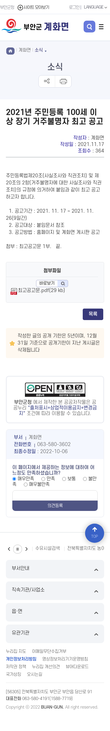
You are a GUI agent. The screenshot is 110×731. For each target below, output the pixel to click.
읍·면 (55, 612)
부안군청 (7, 7)
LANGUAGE (96, 7)
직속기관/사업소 (55, 590)
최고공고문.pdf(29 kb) (41, 290)
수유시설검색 (47, 548)
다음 (26, 549)
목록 (93, 314)
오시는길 (34, 674)
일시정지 (17, 549)
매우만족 (26, 478)
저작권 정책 (16, 666)
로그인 (74, 7)
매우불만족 (39, 484)
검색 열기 (89, 26)
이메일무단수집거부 (49, 651)
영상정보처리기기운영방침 (65, 659)
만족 (51, 478)
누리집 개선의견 (46, 666)
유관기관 (55, 633)
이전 (9, 549)
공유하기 (47, 81)
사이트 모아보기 (33, 7)
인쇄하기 (63, 81)
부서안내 (55, 569)
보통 (71, 478)
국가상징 (13, 674)
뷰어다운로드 (77, 666)
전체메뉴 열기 (101, 26)
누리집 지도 (16, 651)
